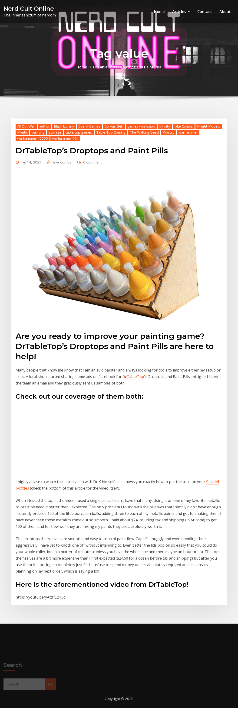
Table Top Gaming (111, 132)
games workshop (141, 126)
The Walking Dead (144, 132)
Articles (181, 11)
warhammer (188, 132)
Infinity (164, 126)
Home (159, 11)
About (225, 11)
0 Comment (92, 162)
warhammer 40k (65, 138)
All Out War (26, 126)
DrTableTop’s (134, 376)
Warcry (168, 132)
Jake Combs (183, 126)
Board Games (89, 126)
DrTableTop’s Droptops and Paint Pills (127, 67)
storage (55, 132)
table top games (79, 132)
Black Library (64, 126)
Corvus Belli (114, 126)
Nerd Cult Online (28, 8)
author (44, 126)
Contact (204, 11)
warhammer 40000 (32, 138)
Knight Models (208, 126)
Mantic (22, 132)
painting (38, 132)
